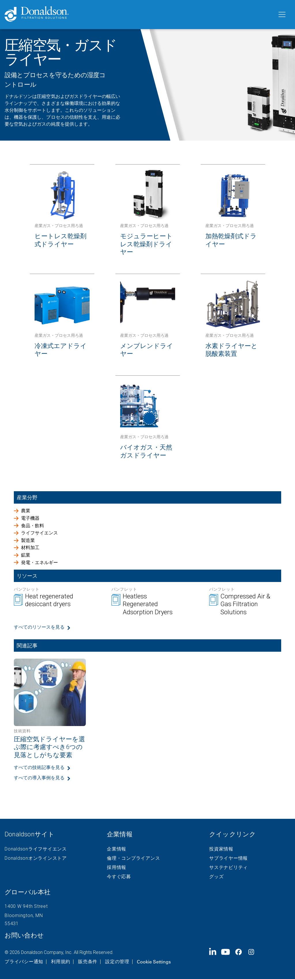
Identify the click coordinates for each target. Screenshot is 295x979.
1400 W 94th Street (26, 906)
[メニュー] (281, 15)
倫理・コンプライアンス (133, 858)
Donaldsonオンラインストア (36, 858)
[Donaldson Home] (139, 14)
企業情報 (116, 849)
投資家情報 (221, 849)
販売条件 (87, 961)
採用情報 (116, 867)
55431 (12, 923)
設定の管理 (117, 961)
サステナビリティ (228, 867)
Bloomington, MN (24, 915)
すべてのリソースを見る (39, 627)
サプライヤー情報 (228, 858)
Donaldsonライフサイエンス (36, 849)
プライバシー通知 (24, 961)
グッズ (216, 876)
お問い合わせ (24, 935)
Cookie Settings (154, 961)
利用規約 (60, 961)
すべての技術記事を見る (39, 767)
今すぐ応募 (119, 876)
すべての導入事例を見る (39, 777)
